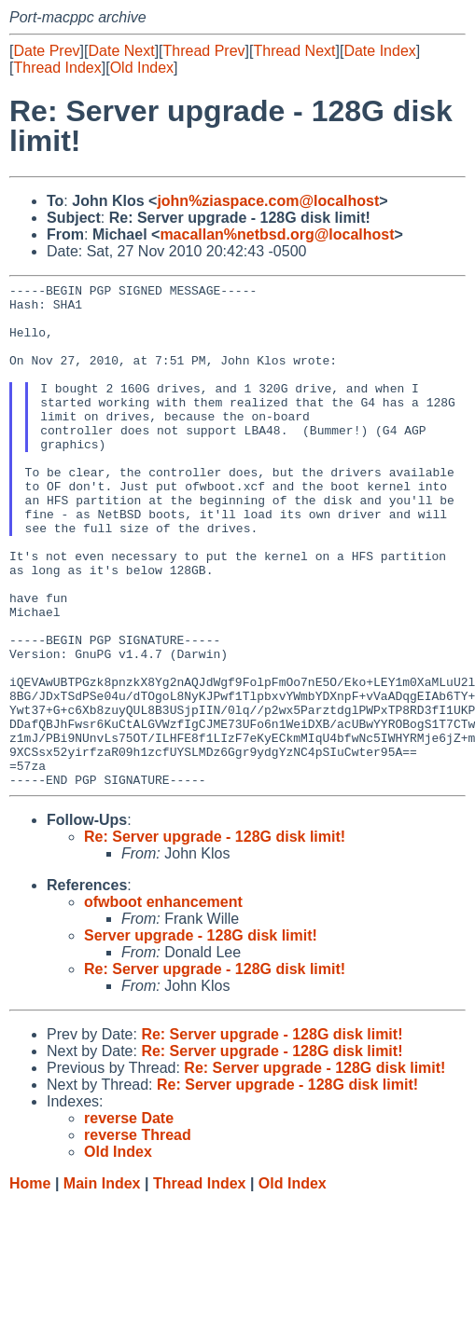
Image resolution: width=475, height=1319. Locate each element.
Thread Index (57, 68)
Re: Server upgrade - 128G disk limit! (214, 937)
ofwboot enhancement (163, 1002)
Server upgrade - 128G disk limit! (200, 1036)
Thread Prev (204, 51)
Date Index (379, 51)
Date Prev (46, 51)
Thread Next (294, 51)
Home (29, 1284)
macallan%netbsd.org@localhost (277, 234)
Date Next (121, 51)
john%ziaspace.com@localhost (268, 201)
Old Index (142, 68)
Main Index (102, 1284)
